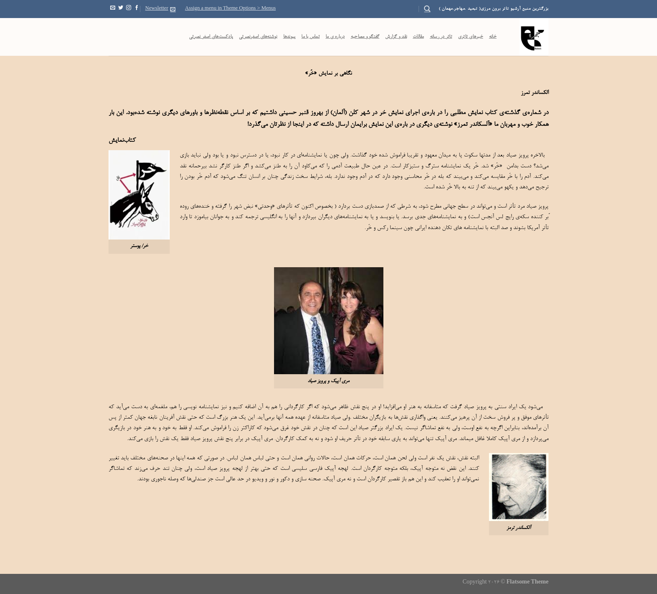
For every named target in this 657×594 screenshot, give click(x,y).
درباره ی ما (335, 36)
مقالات (418, 36)
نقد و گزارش (396, 36)
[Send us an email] (112, 8)
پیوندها (289, 36)
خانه (493, 36)
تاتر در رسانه (441, 36)
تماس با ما (310, 36)
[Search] (427, 9)
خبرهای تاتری (470, 36)
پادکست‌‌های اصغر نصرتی (211, 36)
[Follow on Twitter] (120, 8)
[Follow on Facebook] (136, 8)
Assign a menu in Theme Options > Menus (230, 8)
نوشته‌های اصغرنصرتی (258, 36)
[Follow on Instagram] (128, 8)
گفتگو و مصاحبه (365, 36)
